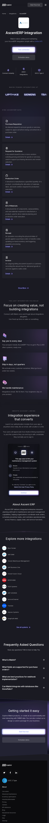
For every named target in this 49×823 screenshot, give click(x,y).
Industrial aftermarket (8, 799)
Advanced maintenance (9, 794)
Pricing (4, 802)
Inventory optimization (9, 797)
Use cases (5, 791)
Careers (4, 805)
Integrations (12, 13)
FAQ (3, 818)
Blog (3, 810)
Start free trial (35, 5)
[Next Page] (23, 288)
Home (4, 13)
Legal (4, 815)
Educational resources (9, 813)
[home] (7, 5)
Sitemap (4, 821)
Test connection (23, 50)
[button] (45, 5)
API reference (6, 807)
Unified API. (38, 41)
